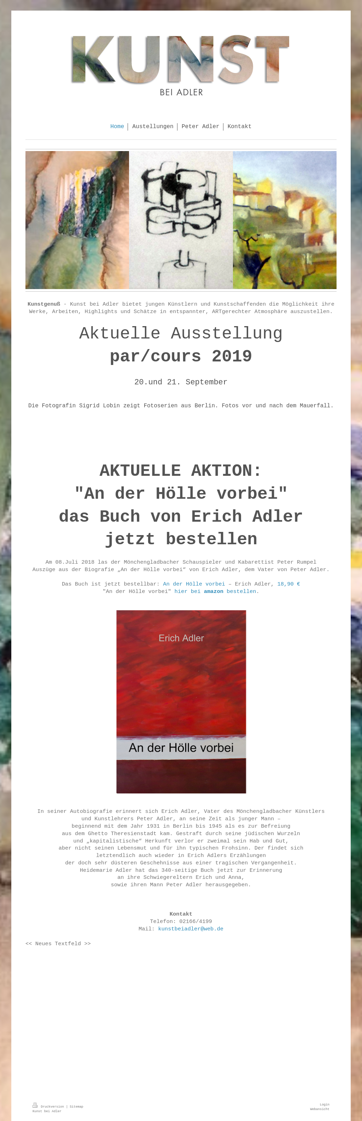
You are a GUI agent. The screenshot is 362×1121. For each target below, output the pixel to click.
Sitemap (76, 1107)
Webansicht (319, 1109)
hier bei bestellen (215, 591)
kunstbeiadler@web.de (190, 929)
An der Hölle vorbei (194, 584)
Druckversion (49, 1107)
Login (324, 1105)
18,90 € (288, 584)
